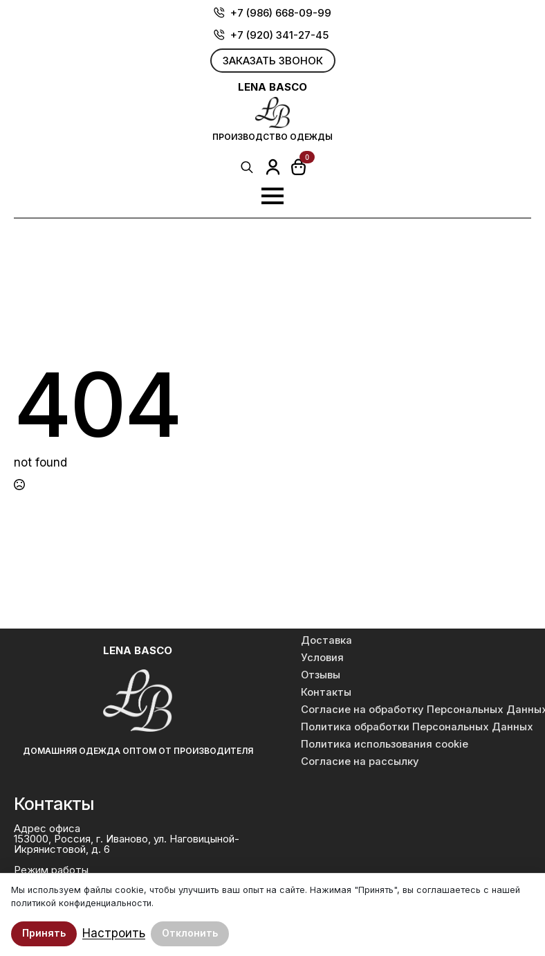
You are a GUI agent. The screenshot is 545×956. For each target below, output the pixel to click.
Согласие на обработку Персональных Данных (414, 709)
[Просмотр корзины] (298, 167)
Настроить (113, 933)
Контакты (326, 692)
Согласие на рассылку (360, 761)
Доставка (326, 640)
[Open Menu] (272, 196)
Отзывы (320, 675)
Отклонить (190, 933)
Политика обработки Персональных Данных (414, 727)
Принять (44, 933)
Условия (322, 657)
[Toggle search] (247, 167)
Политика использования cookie (384, 744)
